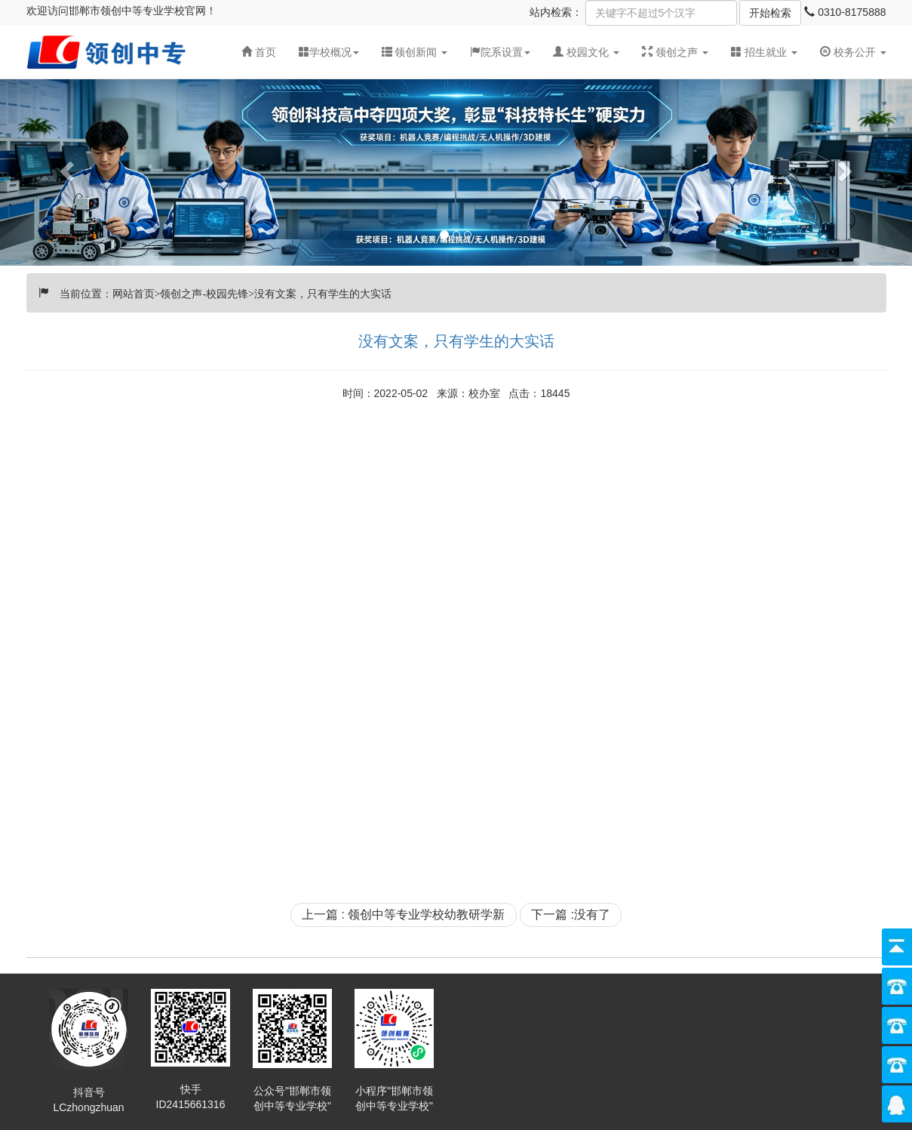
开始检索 (770, 13)
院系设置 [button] (500, 52)
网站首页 (133, 292)
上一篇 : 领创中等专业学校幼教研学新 (403, 914)
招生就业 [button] (764, 52)
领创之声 (677, 52)
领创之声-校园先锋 (204, 292)
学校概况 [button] (329, 52)
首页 (258, 52)
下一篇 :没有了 (570, 914)
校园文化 (588, 52)
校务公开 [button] (853, 52)
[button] (414, 52)
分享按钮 (671, 999)
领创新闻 (416, 52)
